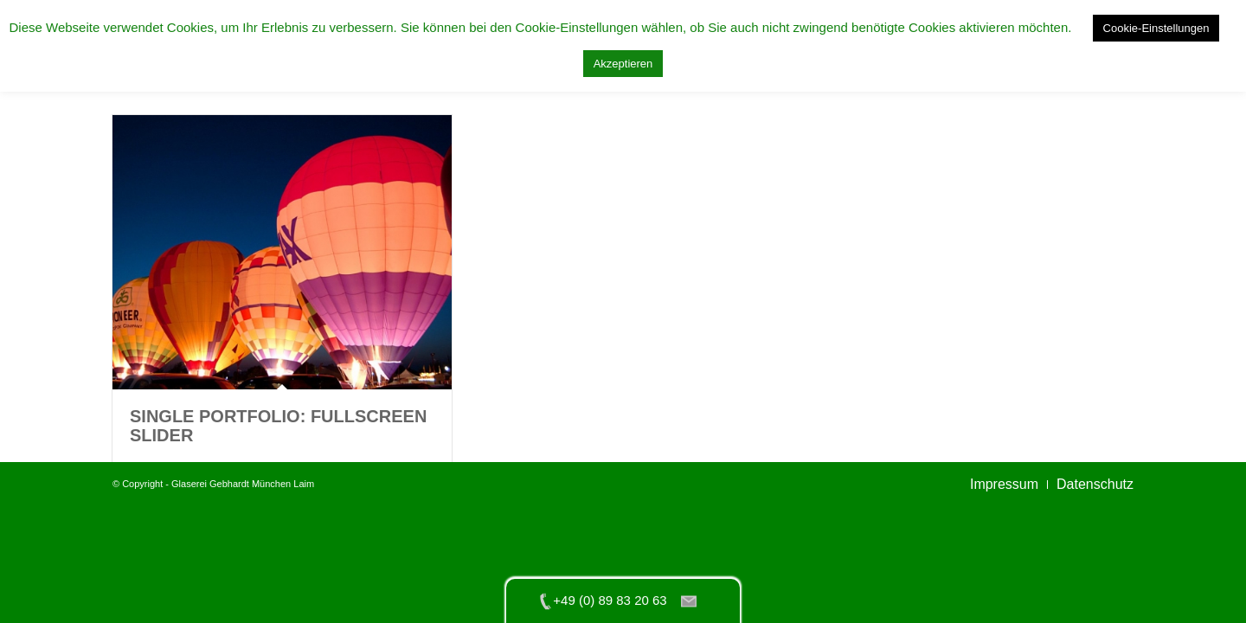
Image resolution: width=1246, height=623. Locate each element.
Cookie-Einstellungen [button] (1156, 28)
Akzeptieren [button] (623, 63)
